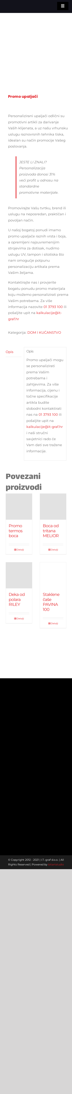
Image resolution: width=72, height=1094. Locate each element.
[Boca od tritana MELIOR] (53, 507)
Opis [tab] (9, 352)
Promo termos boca (15, 530)
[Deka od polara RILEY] (19, 575)
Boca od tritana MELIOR (51, 530)
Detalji (20, 549)
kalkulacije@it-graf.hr (44, 427)
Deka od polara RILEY (17, 599)
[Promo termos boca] (19, 507)
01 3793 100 (53, 307)
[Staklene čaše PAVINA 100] (53, 575)
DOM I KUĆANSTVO (44, 333)
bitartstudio (56, 864)
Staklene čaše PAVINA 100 (51, 602)
